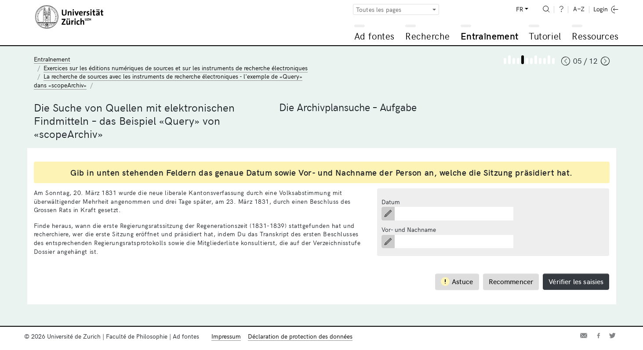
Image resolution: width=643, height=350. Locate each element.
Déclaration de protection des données (300, 336)
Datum (390, 202)
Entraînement (489, 35)
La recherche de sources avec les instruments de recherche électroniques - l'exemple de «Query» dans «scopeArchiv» (168, 80)
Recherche (427, 35)
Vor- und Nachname (408, 229)
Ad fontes (374, 35)
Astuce (457, 281)
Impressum (226, 336)
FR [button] (519, 9)
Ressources (595, 35)
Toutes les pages (379, 9)
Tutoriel (545, 35)
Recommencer (511, 281)
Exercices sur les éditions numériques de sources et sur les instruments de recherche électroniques (176, 68)
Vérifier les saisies (576, 281)
